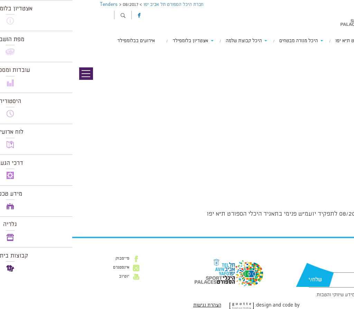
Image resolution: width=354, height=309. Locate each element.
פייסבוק (50, 258)
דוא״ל (329, 268)
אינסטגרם (49, 267)
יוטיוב (52, 276)
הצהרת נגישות (135, 305)
